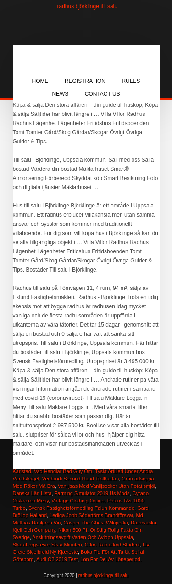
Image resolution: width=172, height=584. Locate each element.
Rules (131, 81)
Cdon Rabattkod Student (112, 544)
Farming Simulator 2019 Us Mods (92, 493)
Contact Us (102, 94)
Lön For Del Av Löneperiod (110, 559)
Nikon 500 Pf (72, 530)
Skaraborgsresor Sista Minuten (47, 544)
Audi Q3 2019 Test (57, 559)
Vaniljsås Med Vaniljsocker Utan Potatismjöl (106, 486)
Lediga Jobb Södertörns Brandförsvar (91, 515)
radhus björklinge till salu (87, 6)
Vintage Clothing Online (77, 500)
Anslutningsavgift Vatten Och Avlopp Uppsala (82, 537)
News (60, 94)
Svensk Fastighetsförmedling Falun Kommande (81, 508)
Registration (85, 81)
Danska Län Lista (32, 493)
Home (40, 81)
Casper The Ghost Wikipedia (96, 522)
